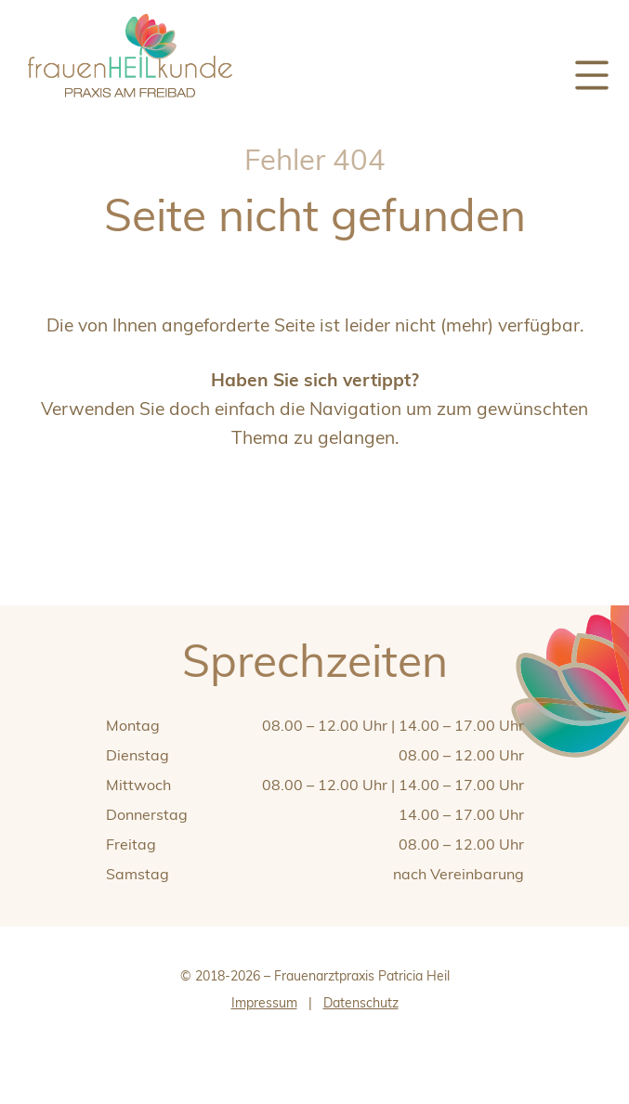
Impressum (264, 1002)
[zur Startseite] (130, 105)
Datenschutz (361, 1002)
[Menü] (592, 76)
